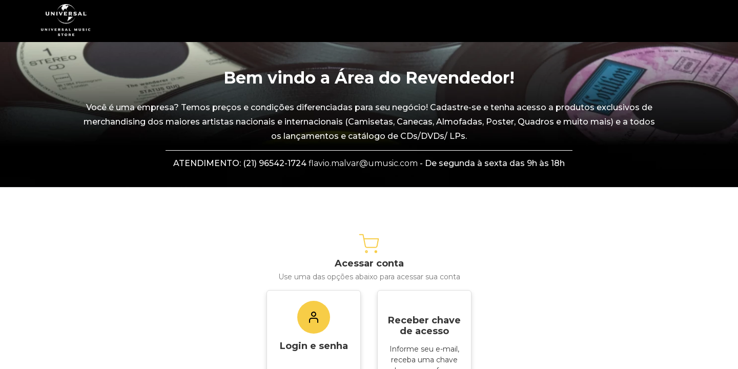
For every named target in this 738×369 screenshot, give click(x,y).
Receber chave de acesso (424, 326)
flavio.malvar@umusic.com (363, 163)
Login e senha (314, 346)
